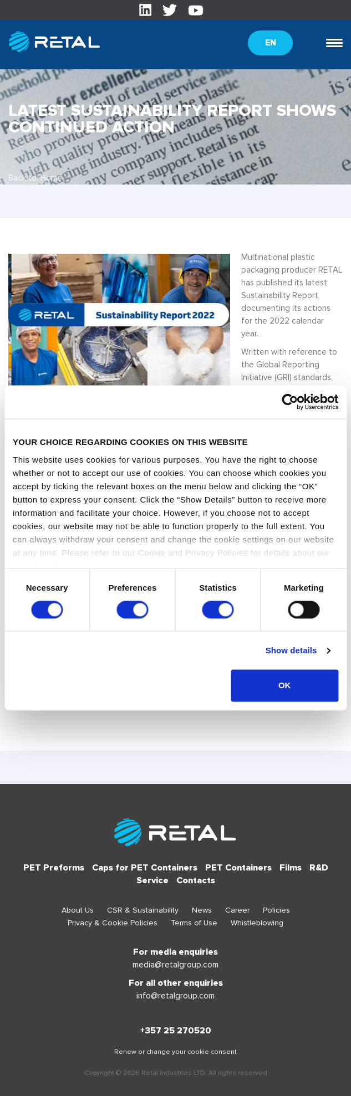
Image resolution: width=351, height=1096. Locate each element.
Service (152, 880)
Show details (291, 650)
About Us (78, 910)
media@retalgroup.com (175, 965)
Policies (276, 910)
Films (290, 867)
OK (284, 685)
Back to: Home (35, 178)
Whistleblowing (257, 923)
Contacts (195, 880)
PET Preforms (53, 867)
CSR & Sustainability (143, 910)
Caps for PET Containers (144, 867)
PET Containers (238, 867)
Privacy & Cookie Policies (112, 923)
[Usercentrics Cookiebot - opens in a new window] (289, 401)
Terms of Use (194, 923)
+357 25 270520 (175, 1030)
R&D (318, 867)
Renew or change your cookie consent (175, 1052)
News (202, 910)
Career (237, 910)
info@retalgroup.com (175, 996)
